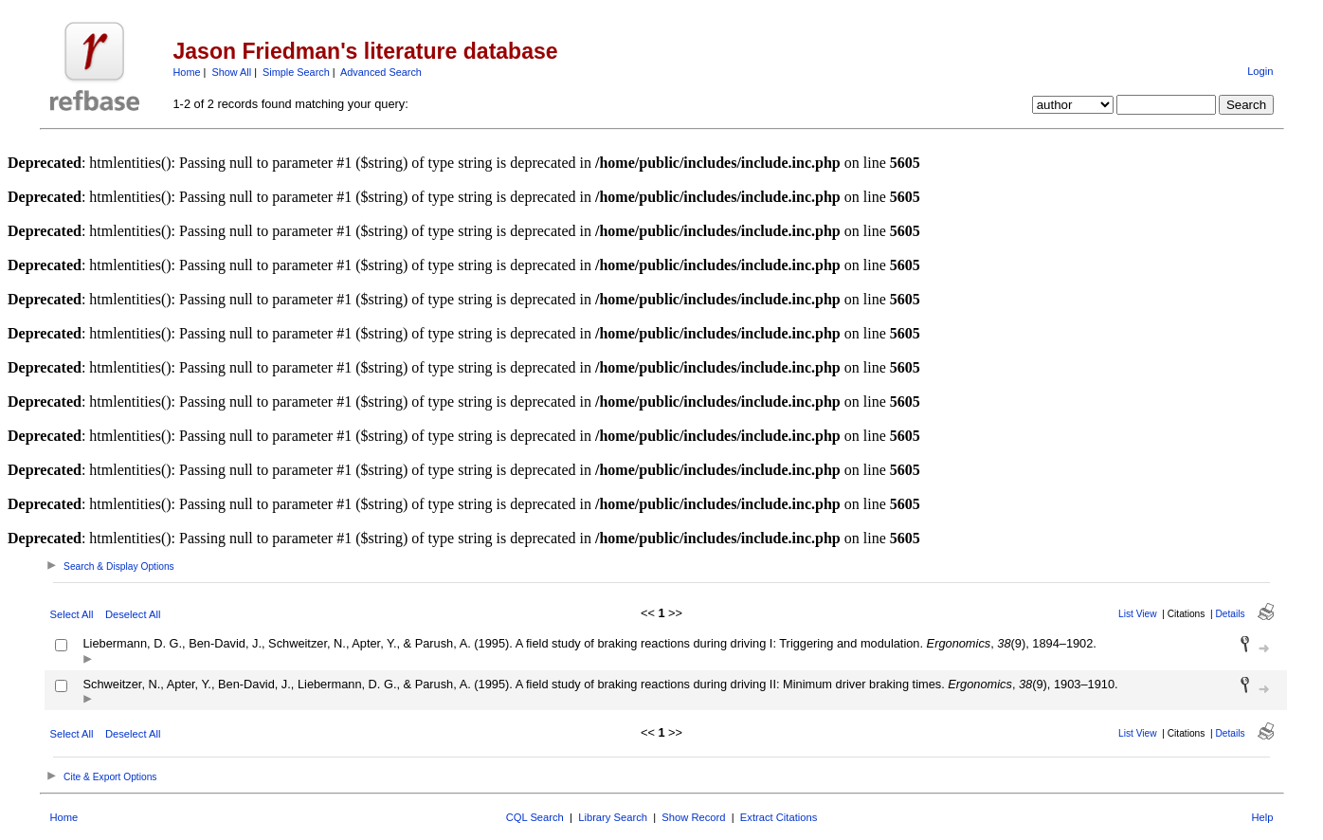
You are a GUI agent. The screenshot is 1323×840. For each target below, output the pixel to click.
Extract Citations (778, 817)
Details (1230, 614)
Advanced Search (381, 72)
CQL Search (535, 817)
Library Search (612, 817)
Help (1262, 817)
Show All (231, 72)
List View (1137, 614)
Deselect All (132, 614)
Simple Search (296, 72)
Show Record (693, 817)
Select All (72, 614)
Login (1260, 71)
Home (187, 72)
